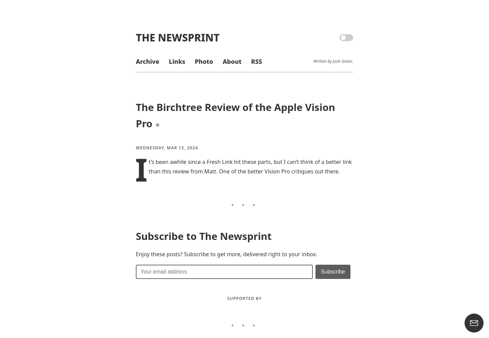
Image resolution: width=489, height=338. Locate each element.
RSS (256, 61)
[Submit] (332, 272)
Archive (147, 61)
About (232, 61)
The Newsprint (177, 37)
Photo (204, 61)
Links (177, 61)
